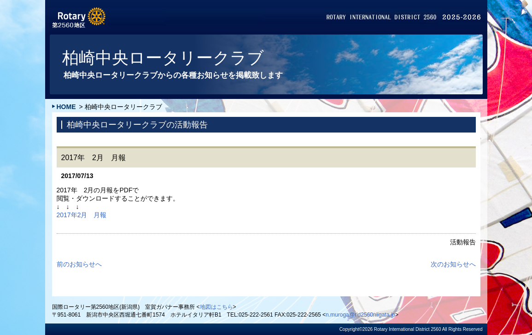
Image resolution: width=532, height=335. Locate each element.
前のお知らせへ (79, 264)
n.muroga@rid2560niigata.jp (360, 315)
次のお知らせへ (453, 264)
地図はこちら (216, 307)
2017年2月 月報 (82, 215)
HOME (66, 107)
